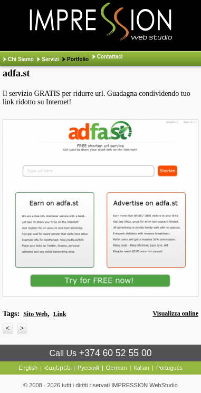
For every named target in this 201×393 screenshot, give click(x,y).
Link (59, 314)
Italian (141, 368)
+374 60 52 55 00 (115, 353)
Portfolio (78, 59)
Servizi (50, 59)
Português (169, 368)
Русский (88, 368)
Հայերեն (57, 368)
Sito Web (35, 314)
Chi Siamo (21, 59)
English (27, 368)
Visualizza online (175, 313)
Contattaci (110, 57)
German (116, 368)
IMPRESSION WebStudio (144, 385)
